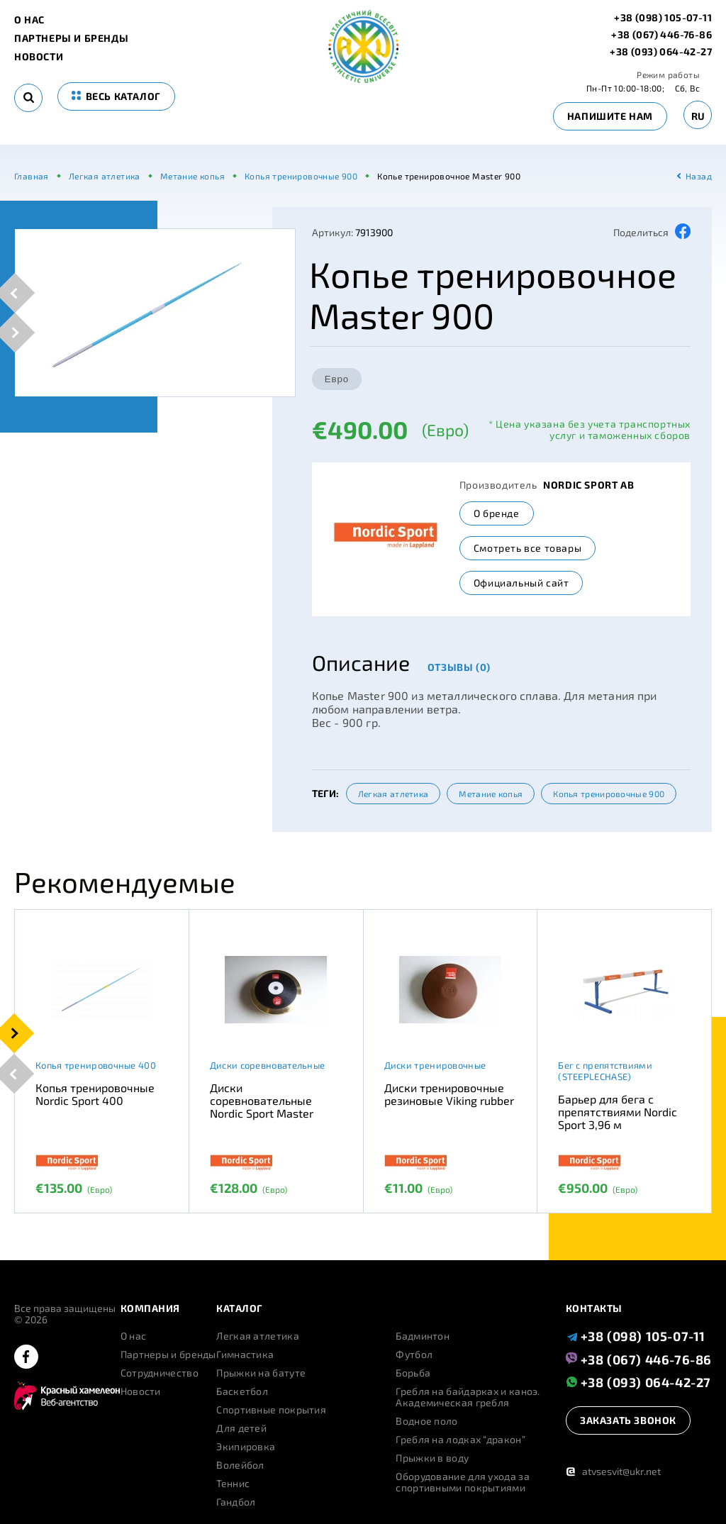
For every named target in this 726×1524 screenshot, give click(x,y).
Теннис (233, 1483)
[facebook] (26, 1358)
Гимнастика (245, 1354)
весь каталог (116, 96)
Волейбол (240, 1465)
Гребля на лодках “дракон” (460, 1439)
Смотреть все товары (527, 548)
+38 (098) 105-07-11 (663, 17)
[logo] (363, 79)
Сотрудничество (160, 1373)
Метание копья (491, 794)
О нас (29, 20)
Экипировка (245, 1446)
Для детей (241, 1428)
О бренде (497, 513)
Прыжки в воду (432, 1458)
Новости (38, 56)
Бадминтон (422, 1336)
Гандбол (235, 1502)
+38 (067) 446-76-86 (661, 34)
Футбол (414, 1354)
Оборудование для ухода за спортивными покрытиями (463, 1482)
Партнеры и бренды (71, 38)
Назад (699, 176)
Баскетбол (242, 1391)
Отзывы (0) (459, 667)
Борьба (413, 1373)
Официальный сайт (521, 583)
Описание (361, 662)
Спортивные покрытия (271, 1409)
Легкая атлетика (393, 794)
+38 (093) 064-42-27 (661, 51)
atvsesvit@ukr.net (613, 1471)
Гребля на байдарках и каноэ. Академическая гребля (468, 1397)
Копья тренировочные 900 (608, 794)
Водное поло (426, 1421)
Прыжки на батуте (261, 1373)
